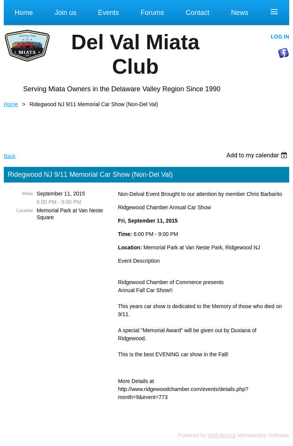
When (27, 193)
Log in (280, 37)
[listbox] (257, 155)
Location (24, 210)
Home (11, 104)
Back (10, 156)
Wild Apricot (222, 435)
